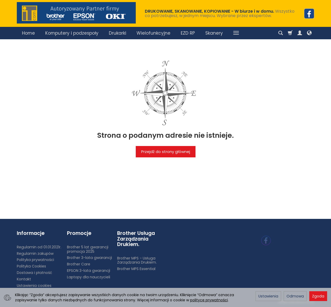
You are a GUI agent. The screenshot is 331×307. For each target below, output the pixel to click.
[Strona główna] (76, 13)
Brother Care (78, 264)
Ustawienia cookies (34, 285)
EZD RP (188, 33)
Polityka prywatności (35, 259)
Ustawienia (268, 296)
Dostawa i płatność (34, 272)
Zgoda (318, 296)
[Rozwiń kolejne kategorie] (236, 33)
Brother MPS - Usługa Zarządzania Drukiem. (137, 260)
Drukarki (117, 33)
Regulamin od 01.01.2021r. (39, 247)
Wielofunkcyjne (153, 33)
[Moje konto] (300, 33)
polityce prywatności (209, 300)
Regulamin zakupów (35, 253)
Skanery (214, 33)
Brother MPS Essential (136, 268)
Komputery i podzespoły (72, 33)
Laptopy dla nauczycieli (88, 277)
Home (28, 33)
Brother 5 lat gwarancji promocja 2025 (87, 249)
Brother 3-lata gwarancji (89, 257)
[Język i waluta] (309, 33)
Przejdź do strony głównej (165, 151)
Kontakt (24, 279)
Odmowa (295, 296)
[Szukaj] (280, 33)
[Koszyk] (290, 33)
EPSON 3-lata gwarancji (88, 270)
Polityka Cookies (31, 266)
